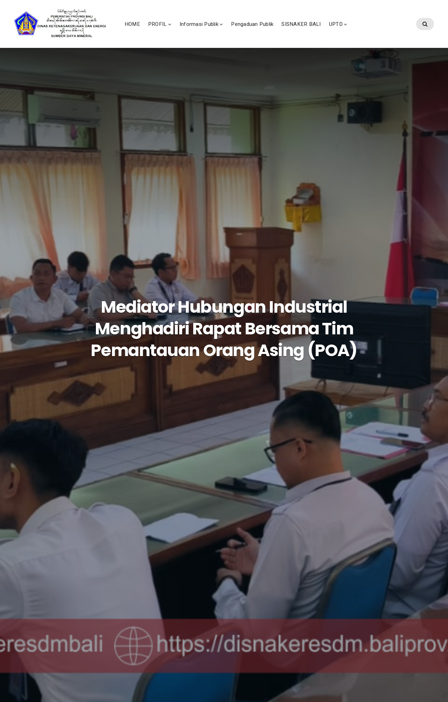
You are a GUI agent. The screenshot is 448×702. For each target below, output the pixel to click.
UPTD (383, 31)
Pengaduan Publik (299, 31)
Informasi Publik (246, 31)
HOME (179, 31)
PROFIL (204, 31)
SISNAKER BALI (348, 31)
